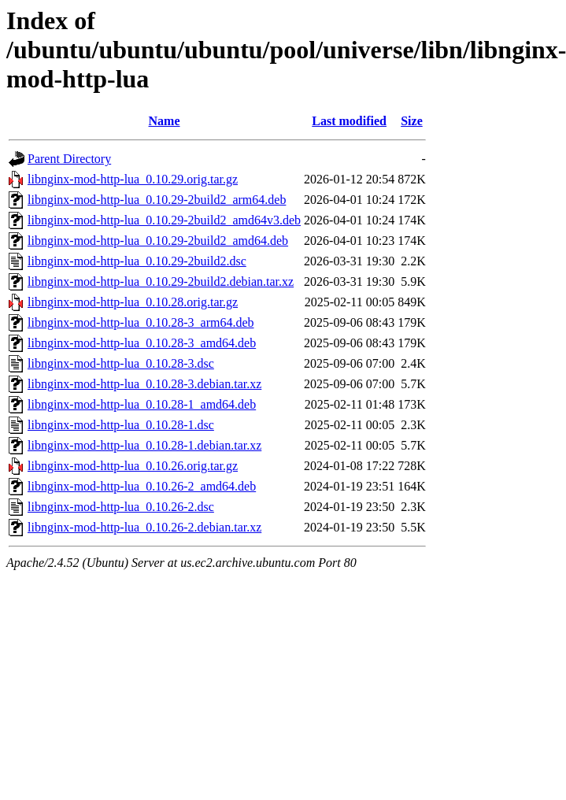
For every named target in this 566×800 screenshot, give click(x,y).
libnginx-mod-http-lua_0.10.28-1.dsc (121, 424)
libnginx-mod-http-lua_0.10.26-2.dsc (121, 506)
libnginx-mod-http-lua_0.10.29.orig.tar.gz (133, 179)
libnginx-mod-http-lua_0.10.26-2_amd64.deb (142, 486)
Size (412, 121)
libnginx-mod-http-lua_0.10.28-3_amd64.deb (142, 343)
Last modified (349, 121)
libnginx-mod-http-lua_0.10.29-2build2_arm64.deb (157, 199)
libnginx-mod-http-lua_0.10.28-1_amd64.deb (142, 404)
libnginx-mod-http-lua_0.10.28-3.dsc (121, 363)
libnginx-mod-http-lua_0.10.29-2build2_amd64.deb (158, 240)
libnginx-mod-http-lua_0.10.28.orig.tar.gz (133, 302)
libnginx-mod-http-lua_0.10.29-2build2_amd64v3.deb (164, 220)
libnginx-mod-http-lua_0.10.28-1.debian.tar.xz (144, 445)
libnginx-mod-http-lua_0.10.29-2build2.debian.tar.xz (161, 281)
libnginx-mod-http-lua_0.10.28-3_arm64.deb (141, 322)
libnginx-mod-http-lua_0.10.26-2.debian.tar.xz (144, 527)
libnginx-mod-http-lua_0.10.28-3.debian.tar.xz (144, 384)
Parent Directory (69, 158)
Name (164, 121)
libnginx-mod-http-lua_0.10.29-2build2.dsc (137, 261)
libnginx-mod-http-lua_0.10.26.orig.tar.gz (133, 465)
